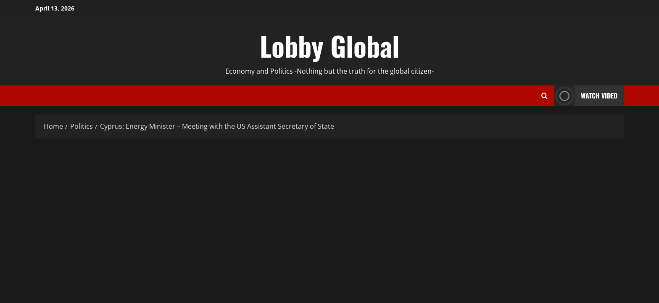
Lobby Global (330, 45)
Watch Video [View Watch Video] (585, 95)
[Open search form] (544, 96)
